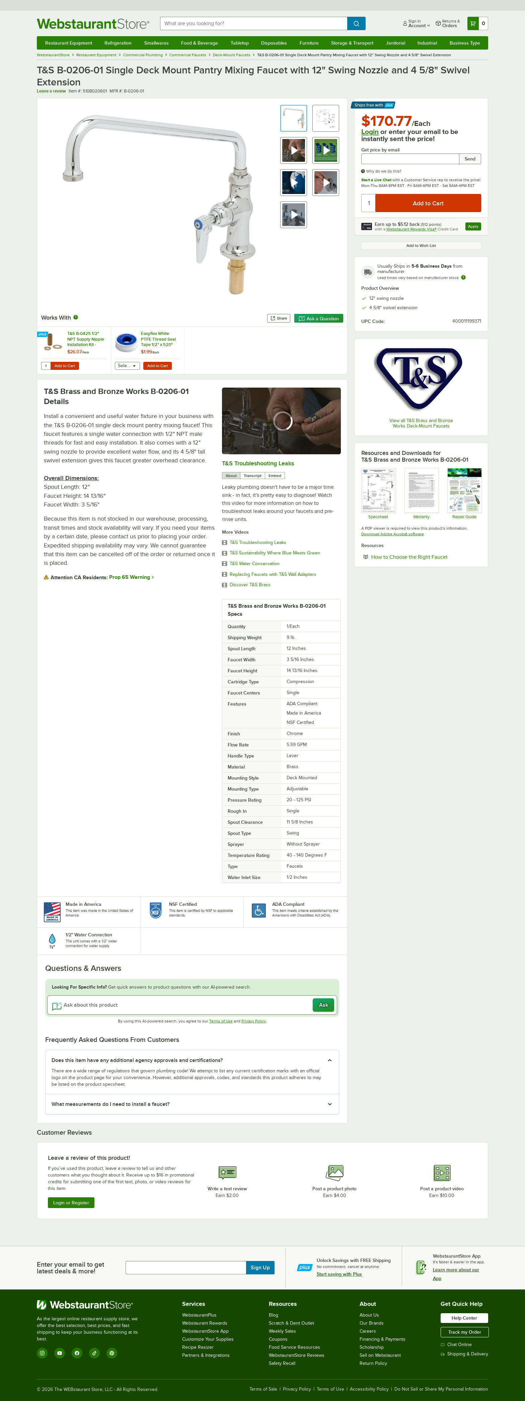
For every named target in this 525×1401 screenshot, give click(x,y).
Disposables (274, 43)
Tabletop (240, 43)
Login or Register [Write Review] (71, 1202)
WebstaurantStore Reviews (296, 1355)
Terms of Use (221, 1021)
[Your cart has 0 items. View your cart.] (477, 23)
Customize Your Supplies (208, 1339)
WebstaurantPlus (199, 1315)
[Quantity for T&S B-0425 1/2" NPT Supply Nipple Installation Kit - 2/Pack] (46, 366)
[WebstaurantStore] (92, 1304)
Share (278, 318)
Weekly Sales (282, 1331)
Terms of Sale (263, 1389)
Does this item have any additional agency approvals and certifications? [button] (137, 1060)
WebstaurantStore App (205, 1331)
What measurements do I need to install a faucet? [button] (110, 1104)
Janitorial (395, 43)
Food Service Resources (294, 1347)
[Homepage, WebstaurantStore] (93, 23)
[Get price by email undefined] (410, 158)
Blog (273, 1315)
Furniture (309, 43)
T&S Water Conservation (255, 563)
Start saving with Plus (339, 1274)
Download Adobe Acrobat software (392, 534)
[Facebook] (77, 1353)
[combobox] (254, 23)
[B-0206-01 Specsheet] (378, 493)
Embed (275, 475)
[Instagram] (42, 1353)
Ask (323, 1005)
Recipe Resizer (198, 1347)
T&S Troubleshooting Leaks (258, 463)
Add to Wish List (421, 245)
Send (470, 158)
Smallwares (156, 43)
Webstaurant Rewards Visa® (411, 229)
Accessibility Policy (369, 1389)
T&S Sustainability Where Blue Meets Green (275, 553)
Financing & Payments (382, 1339)
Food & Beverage (199, 43)
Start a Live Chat (376, 180)
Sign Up (260, 1268)
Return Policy (373, 1363)
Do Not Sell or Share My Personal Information (441, 1389)
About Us (369, 1315)
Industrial (427, 43)
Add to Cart (65, 365)
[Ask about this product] (192, 1005)
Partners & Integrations (206, 1355)
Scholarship (372, 1347)
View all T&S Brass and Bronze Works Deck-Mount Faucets (421, 423)
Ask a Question (319, 319)
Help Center (464, 1318)
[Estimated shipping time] (463, 277)
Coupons (278, 1339)
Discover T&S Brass (250, 585)
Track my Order (464, 1332)
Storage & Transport (352, 43)
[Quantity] (368, 203)
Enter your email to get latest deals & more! (70, 1267)
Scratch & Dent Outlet (291, 1323)
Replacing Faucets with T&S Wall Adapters (273, 574)
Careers (368, 1331)
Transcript (252, 475)
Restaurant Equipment (68, 43)
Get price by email (380, 149)
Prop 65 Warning (129, 577)
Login (370, 132)
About (231, 475)
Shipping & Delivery (464, 1353)
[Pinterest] (111, 1353)
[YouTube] (59, 1353)
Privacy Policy (253, 1021)
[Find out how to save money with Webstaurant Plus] (43, 335)
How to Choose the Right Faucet (426, 557)
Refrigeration (118, 43)
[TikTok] (94, 1353)
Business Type (465, 43)
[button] (293, 118)
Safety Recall (282, 1363)
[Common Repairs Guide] (464, 493)
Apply (474, 227)
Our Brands (372, 1323)
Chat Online (456, 1344)
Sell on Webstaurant (380, 1355)
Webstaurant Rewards (204, 1323)
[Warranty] (421, 493)
